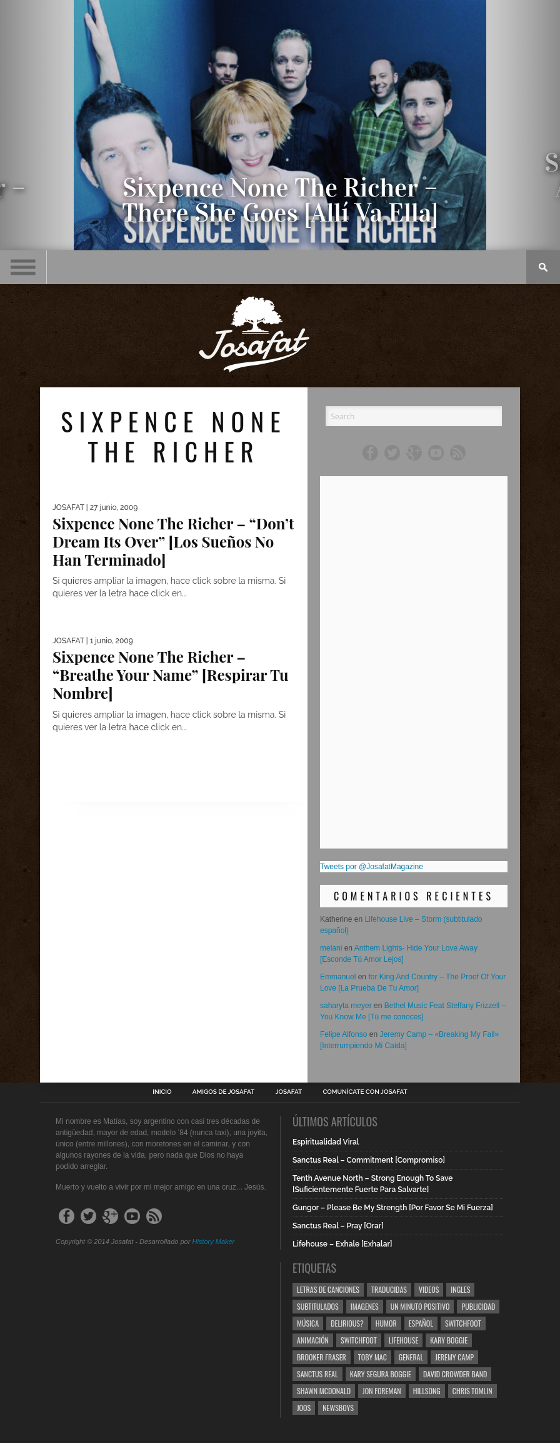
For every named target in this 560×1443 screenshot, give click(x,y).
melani (331, 948)
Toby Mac (372, 1357)
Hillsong (427, 1390)
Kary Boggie (449, 1340)
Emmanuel (338, 976)
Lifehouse (404, 1340)
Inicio (161, 1092)
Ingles (460, 1289)
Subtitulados (318, 1306)
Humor (386, 1323)
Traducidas (389, 1289)
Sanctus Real (317, 1374)
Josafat (289, 1092)
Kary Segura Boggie (380, 1374)
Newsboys (338, 1407)
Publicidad (478, 1306)
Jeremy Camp (454, 1357)
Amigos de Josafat (223, 1092)
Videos (429, 1289)
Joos (304, 1407)
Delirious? (347, 1323)
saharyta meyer (346, 1005)
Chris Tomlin (472, 1390)
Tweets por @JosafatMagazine (371, 866)
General (411, 1357)
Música (308, 1323)
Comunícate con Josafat (365, 1092)
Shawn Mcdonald (324, 1390)
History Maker (213, 1241)
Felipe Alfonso (343, 1034)
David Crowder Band (455, 1374)
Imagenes (365, 1306)
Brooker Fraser (321, 1357)
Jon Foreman (381, 1390)
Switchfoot (463, 1323)
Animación (313, 1340)
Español (421, 1323)
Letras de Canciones (328, 1289)
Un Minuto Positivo (420, 1306)
